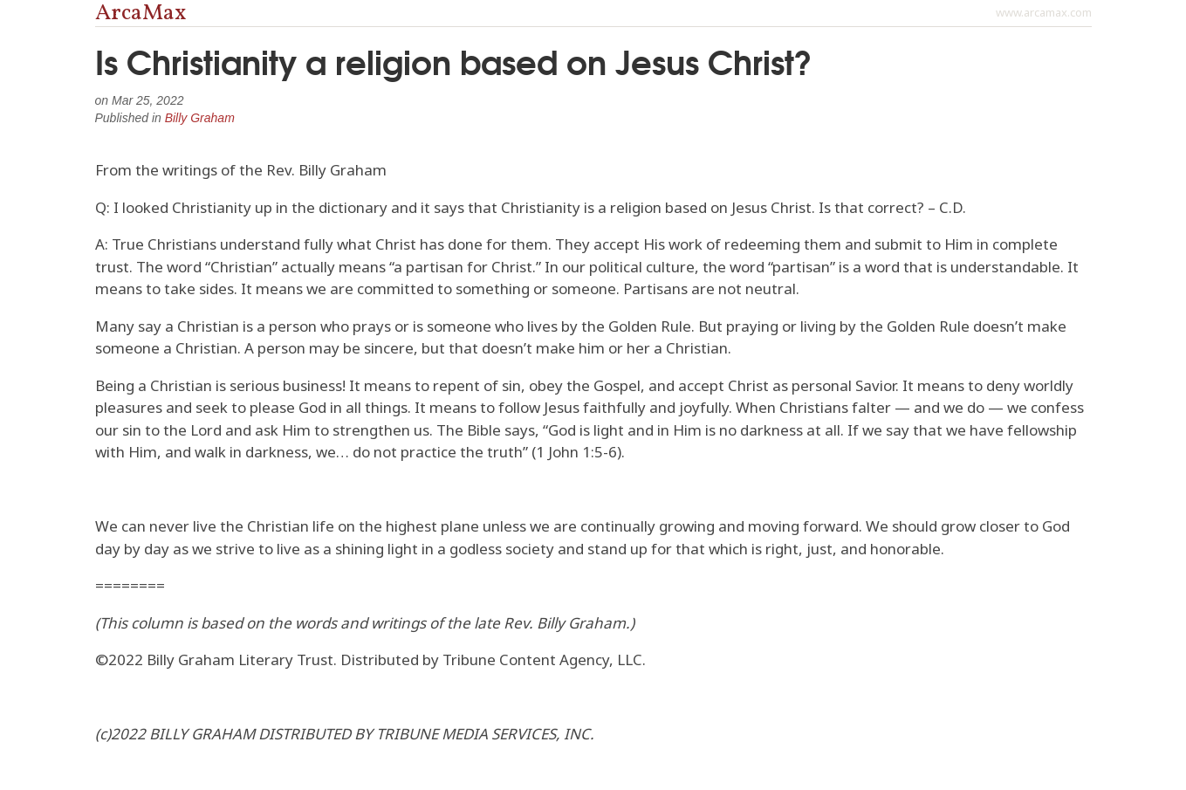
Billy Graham (200, 118)
